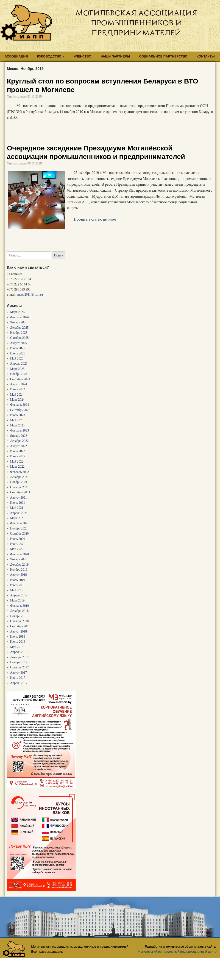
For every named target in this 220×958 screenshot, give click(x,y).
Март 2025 (17, 369)
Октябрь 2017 (19, 667)
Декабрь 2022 (19, 441)
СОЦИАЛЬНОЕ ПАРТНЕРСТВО (163, 56)
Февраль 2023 (19, 430)
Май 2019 (16, 590)
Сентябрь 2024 (20, 379)
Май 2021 (16, 507)
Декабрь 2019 (19, 564)
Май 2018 (16, 647)
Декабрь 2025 (19, 327)
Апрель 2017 (19, 683)
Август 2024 (18, 384)
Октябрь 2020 (19, 533)
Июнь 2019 (17, 585)
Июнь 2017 (17, 677)
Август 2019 (18, 574)
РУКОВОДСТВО (49, 56)
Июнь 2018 (17, 641)
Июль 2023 (17, 415)
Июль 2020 (17, 539)
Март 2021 (17, 518)
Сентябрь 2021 (20, 492)
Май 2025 (16, 358)
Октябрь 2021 (19, 487)
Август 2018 (18, 631)
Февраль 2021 (19, 523)
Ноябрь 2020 (18, 528)
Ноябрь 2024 (18, 374)
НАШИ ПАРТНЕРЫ (115, 56)
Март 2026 (17, 312)
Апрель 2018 (19, 652)
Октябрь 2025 (19, 337)
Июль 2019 (17, 580)
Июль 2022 (17, 451)
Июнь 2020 (17, 544)
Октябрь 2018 (19, 621)
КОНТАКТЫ (205, 56)
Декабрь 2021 (19, 477)
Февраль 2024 (19, 404)
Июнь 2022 (17, 456)
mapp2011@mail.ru (30, 294)
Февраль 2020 (19, 554)
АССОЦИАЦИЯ (16, 56)
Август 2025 (18, 343)
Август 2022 (18, 446)
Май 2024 (16, 394)
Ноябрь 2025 (18, 332)
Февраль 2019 (19, 605)
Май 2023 (16, 420)
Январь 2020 (18, 559)
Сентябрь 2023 (20, 410)
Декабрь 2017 (19, 657)
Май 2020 (16, 549)
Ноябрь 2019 (18, 569)
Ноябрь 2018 (18, 616)
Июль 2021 (17, 502)
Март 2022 (17, 466)
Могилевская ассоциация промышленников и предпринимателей (136, 22)
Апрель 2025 (19, 363)
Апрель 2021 (19, 513)
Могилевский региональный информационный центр (177, 951)
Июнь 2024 (17, 389)
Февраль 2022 (19, 472)
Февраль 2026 (19, 317)
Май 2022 (16, 461)
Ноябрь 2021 (18, 482)
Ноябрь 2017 (18, 662)
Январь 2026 (18, 322)
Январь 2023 (18, 435)
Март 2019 (17, 600)
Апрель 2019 (19, 595)
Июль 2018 (17, 636)
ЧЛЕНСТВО (82, 56)
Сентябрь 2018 (20, 626)
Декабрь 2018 (19, 611)
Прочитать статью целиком (95, 219)
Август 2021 (18, 497)
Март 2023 (17, 425)
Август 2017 (18, 672)
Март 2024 (17, 399)
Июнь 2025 (17, 353)
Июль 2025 (17, 348)
